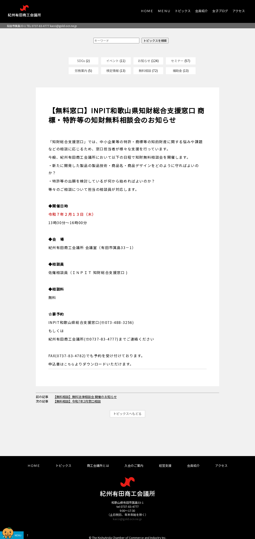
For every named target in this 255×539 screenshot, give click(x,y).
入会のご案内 (133, 465)
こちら (69, 364)
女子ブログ (220, 11)
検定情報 (112, 70)
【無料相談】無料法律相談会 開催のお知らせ (86, 396)
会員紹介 (201, 11)
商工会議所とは (98, 465)
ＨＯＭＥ (147, 11)
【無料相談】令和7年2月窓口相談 (78, 401)
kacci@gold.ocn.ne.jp (63, 26)
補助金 (177, 70)
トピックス (183, 11)
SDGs (81, 60)
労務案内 (81, 70)
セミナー (177, 60)
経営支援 (165, 465)
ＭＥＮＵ (164, 11)
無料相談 (145, 70)
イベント (112, 60)
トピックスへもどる (127, 413)
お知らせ (144, 60)
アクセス (238, 11)
